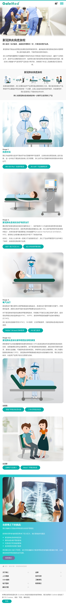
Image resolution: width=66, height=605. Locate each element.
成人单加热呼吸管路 (34, 247)
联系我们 (9, 558)
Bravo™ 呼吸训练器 (31, 468)
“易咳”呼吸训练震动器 (14, 409)
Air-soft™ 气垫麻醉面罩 (40, 167)
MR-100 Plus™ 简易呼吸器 (15, 167)
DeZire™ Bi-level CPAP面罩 (15, 330)
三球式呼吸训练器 (35, 409)
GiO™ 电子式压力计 (13, 247)
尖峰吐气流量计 (11, 468)
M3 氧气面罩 (36, 330)
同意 (6, 601)
